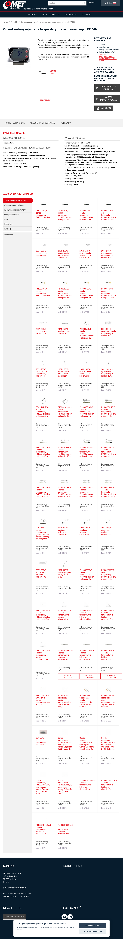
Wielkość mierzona (51, 14)
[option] (19, 56)
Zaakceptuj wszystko (92, 925)
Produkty (32, 14)
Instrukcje (8, 224)
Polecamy (66, 123)
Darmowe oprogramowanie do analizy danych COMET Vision (108, 58)
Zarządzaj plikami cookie (92, 931)
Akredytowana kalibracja (14, 205)
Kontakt (92, 3)
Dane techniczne (15, 123)
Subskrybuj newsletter (14, 917)
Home (5, 22)
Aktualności (71, 14)
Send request (45, 100)
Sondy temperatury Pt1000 (15, 200)
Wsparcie (86, 14)
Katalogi (7, 229)
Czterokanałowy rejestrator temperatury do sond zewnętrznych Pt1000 (48, 22)
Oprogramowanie (11, 215)
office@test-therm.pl (17, 888)
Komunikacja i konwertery (15, 210)
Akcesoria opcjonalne (42, 123)
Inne (6, 219)
